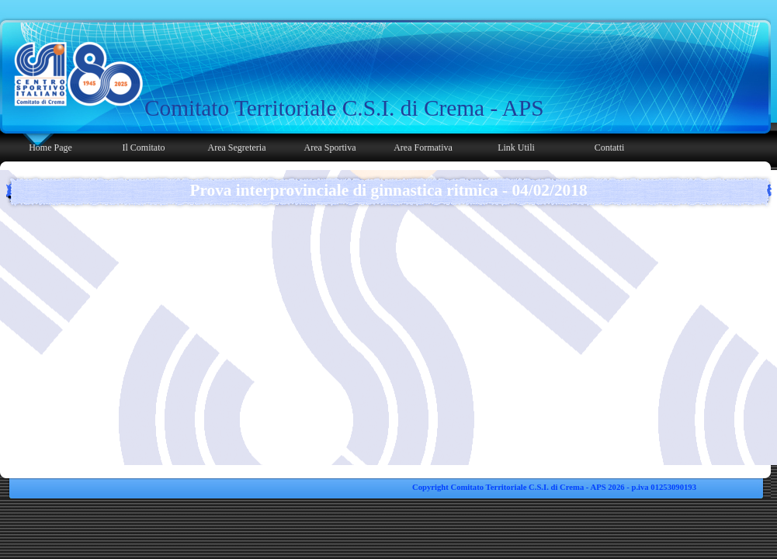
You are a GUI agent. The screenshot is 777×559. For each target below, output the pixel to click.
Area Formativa (423, 147)
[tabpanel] (347, 108)
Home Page (50, 147)
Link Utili (516, 147)
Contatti (610, 147)
